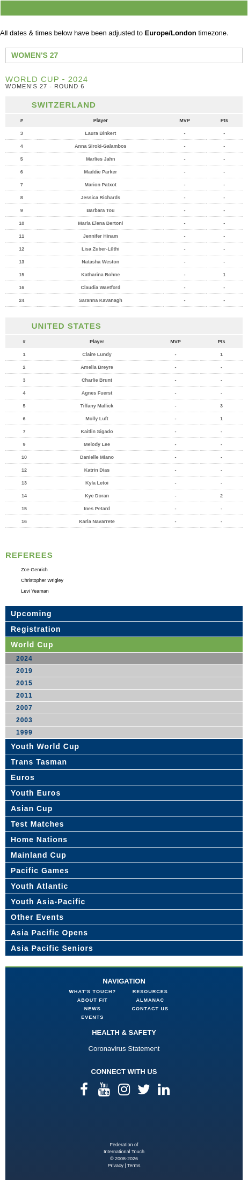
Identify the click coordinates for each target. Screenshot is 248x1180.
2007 (24, 708)
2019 (24, 671)
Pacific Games (40, 870)
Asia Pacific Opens (49, 932)
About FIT (92, 1000)
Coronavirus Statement (124, 1049)
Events (92, 1017)
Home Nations (39, 839)
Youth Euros (36, 793)
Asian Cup (32, 808)
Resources (150, 991)
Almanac (150, 1000)
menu (237, 8)
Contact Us (150, 1008)
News (92, 1008)
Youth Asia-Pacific (48, 901)
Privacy (115, 1165)
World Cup (32, 644)
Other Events (37, 917)
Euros (23, 777)
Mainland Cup (39, 855)
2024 (24, 658)
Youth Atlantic (39, 886)
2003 (24, 720)
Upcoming (31, 613)
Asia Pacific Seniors (52, 948)
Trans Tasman (39, 762)
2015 (24, 683)
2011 (24, 695)
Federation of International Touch (124, 1124)
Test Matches (37, 824)
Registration (36, 629)
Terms (134, 1165)
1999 (24, 732)
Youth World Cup (45, 746)
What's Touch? (92, 991)
